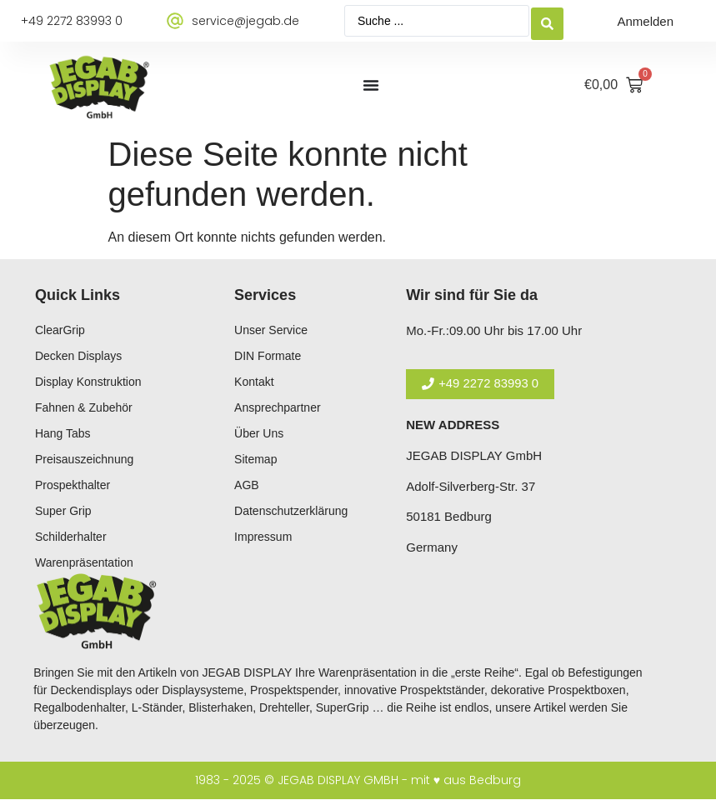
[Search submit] (547, 21)
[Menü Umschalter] (371, 85)
